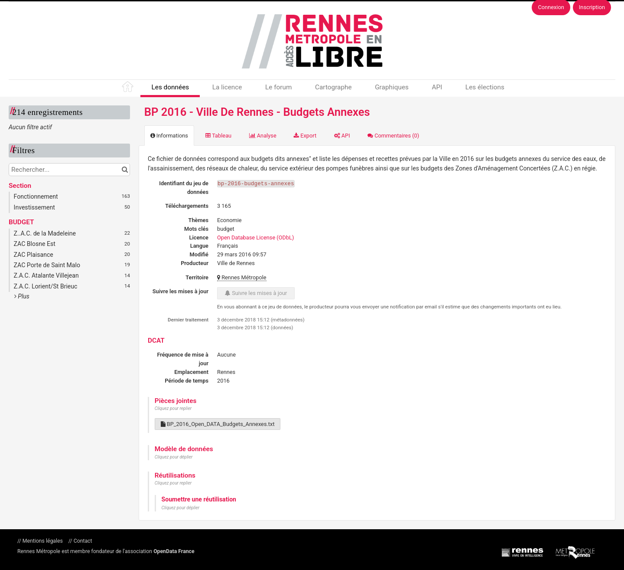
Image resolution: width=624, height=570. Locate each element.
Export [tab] (305, 135)
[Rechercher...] (69, 169)
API (437, 87)
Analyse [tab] (262, 135)
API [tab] (342, 135)
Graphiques (392, 87)
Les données (170, 87)
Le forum (278, 87)
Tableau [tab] (218, 135)
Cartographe (333, 87)
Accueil (128, 88)
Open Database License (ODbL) (255, 237)
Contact (82, 541)
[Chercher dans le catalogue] (124, 169)
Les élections (484, 87)
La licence (227, 87)
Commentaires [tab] (393, 135)
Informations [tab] (169, 135)
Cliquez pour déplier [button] (174, 457)
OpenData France (173, 551)
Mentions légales (42, 541)
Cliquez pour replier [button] (173, 408)
